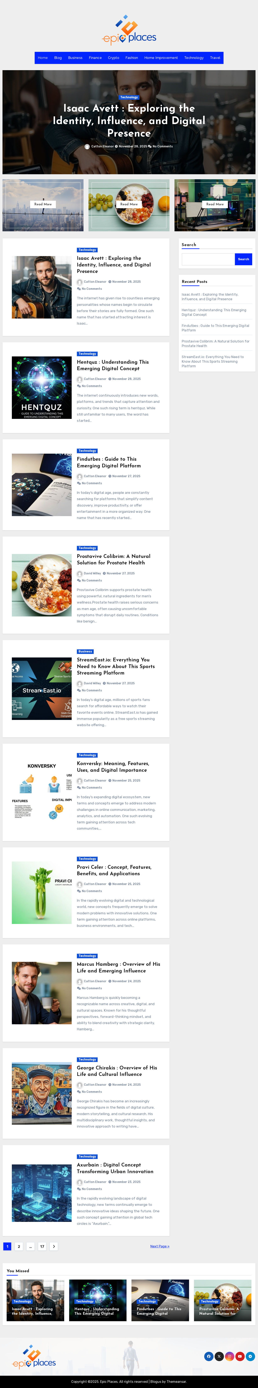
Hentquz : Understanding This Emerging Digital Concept (96, 1313)
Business (75, 58)
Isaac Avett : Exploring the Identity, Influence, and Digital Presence (129, 121)
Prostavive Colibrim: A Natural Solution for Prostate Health (219, 1313)
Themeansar (176, 1382)
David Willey (89, 573)
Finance (95, 58)
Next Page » (160, 1246)
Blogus (155, 1382)
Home (43, 58)
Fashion (131, 58)
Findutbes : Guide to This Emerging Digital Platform (159, 1313)
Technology (194, 58)
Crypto (113, 58)
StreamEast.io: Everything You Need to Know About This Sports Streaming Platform (116, 667)
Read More (43, 204)
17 (42, 1246)
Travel (215, 58)
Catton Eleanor (100, 146)
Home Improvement (161, 58)
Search (189, 245)
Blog (58, 58)
